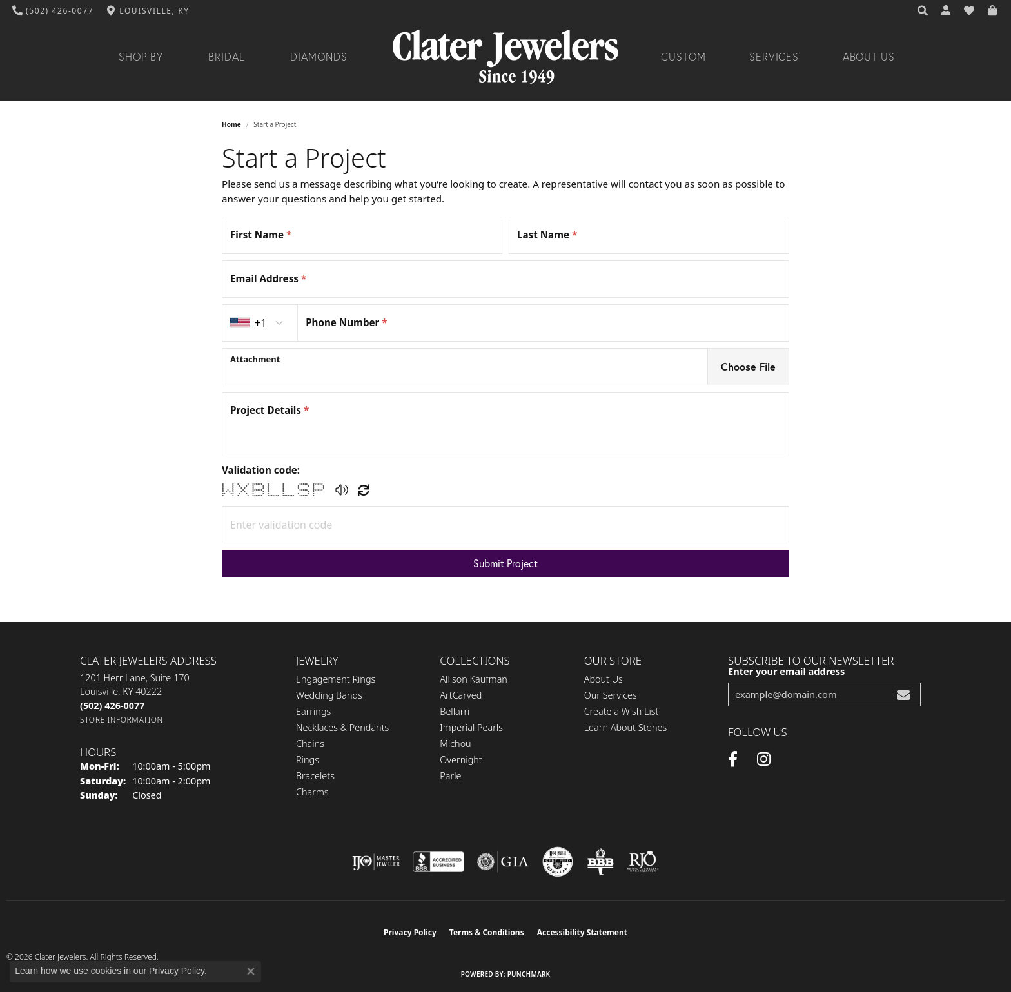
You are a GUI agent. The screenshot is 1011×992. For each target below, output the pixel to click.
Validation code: (261, 469)
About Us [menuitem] (603, 679)
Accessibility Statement (582, 932)
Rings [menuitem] (307, 760)
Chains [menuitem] (310, 743)
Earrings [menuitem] (313, 711)
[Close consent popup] (251, 971)
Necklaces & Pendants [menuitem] (342, 727)
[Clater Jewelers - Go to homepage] (505, 57)
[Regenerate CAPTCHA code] (363, 490)
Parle (450, 776)
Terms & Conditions (486, 932)
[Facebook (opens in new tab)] (732, 759)
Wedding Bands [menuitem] (329, 695)
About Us (869, 56)
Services (774, 56)
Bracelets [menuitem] (315, 776)
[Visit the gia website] (503, 862)
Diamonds (319, 56)
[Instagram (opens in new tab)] (764, 759)
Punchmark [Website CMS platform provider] (529, 973)
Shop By (141, 56)
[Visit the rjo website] (643, 862)
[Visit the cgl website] (558, 862)
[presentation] (465, 366)
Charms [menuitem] (312, 792)
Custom (683, 56)
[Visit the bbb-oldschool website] (600, 862)
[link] (53, 11)
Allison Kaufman (473, 679)
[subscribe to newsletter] (903, 694)
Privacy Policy (410, 932)
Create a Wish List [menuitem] (621, 711)
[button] (923, 11)
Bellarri (454, 711)
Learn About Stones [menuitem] (625, 727)
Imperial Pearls (471, 727)
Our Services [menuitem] (610, 695)
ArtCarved (461, 695)
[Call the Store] (112, 705)
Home (231, 124)
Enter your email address (786, 671)
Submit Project (505, 563)
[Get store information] (121, 719)
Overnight (461, 760)
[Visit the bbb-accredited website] (438, 862)
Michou (455, 743)
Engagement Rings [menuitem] (335, 679)
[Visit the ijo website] (376, 862)
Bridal (226, 56)
